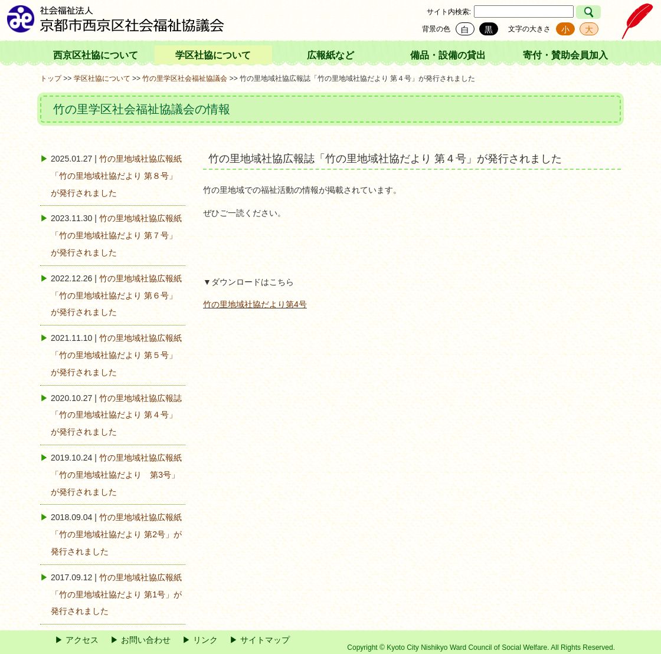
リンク (205, 640)
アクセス (82, 640)
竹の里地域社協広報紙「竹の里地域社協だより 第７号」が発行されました (116, 235)
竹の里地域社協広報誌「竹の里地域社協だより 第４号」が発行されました (116, 415)
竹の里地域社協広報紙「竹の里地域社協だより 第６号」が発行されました (116, 295)
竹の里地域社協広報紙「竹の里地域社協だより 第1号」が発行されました (116, 594)
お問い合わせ (146, 640)
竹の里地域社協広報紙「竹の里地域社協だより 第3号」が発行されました (116, 475)
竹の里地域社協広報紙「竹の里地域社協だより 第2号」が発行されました (116, 534)
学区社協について (213, 55)
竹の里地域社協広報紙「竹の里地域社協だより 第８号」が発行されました (116, 176)
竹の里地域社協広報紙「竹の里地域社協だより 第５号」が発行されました (116, 355)
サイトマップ (265, 640)
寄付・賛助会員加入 (565, 55)
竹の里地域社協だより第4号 (255, 304)
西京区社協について (95, 55)
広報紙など (330, 55)
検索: (463, 12)
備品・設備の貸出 (448, 55)
